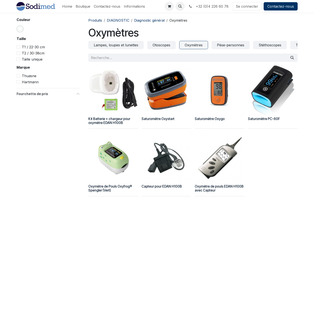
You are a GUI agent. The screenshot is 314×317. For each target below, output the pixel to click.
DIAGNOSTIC (118, 20)
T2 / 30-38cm (33, 53)
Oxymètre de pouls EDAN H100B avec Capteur (219, 188)
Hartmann (30, 82)
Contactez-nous (280, 6)
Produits (95, 20)
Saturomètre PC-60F (264, 119)
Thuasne (29, 76)
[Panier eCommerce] (169, 6)
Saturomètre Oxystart (158, 119)
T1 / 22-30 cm (33, 47)
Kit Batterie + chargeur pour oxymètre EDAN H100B (109, 121)
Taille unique (32, 59)
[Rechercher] (292, 58)
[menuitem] (67, 6)
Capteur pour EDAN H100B (162, 186)
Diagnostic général (149, 20)
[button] (180, 6)
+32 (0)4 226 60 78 (208, 6)
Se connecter (247, 6)
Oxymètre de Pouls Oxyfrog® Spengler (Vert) (110, 188)
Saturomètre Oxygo (210, 119)
